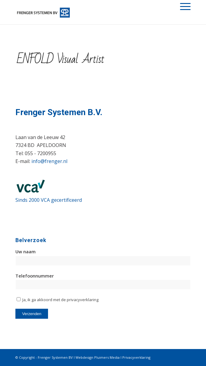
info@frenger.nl (49, 161)
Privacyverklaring (136, 357)
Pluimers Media (107, 357)
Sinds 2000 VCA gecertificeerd (48, 200)
